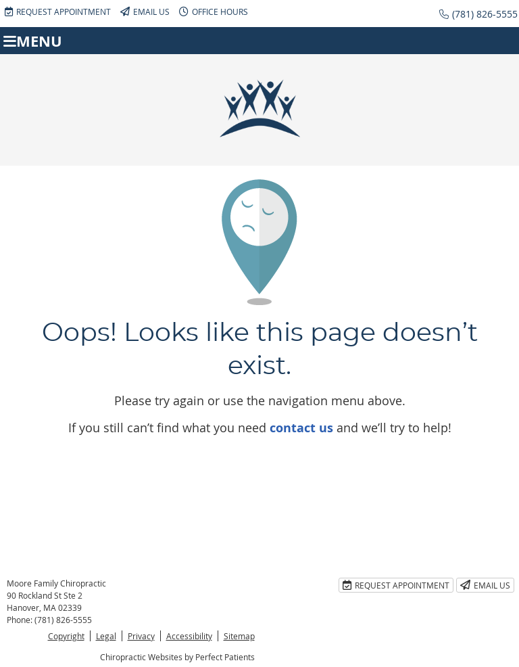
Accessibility (189, 635)
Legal (106, 635)
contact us (301, 427)
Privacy (141, 635)
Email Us (145, 11)
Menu (32, 41)
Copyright (66, 635)
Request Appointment (58, 11)
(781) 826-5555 (485, 13)
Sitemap (239, 635)
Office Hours (213, 11)
